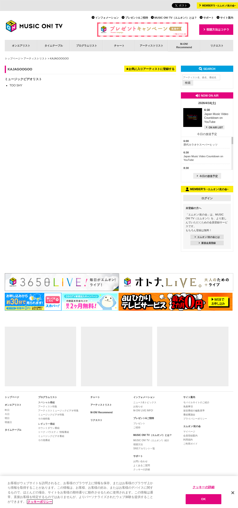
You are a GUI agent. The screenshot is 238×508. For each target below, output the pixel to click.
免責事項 (188, 406)
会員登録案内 (190, 435)
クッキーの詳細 (141, 469)
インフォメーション (107, 17)
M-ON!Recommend (184, 45)
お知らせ (138, 406)
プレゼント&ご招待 (136, 17)
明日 (7, 418)
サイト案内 (226, 17)
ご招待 (136, 427)
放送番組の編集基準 (194, 410)
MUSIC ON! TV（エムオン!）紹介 (151, 440)
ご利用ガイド (190, 443)
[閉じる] (233, 496)
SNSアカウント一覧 (144, 448)
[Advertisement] (40, 356)
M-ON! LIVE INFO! (143, 410)
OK (203, 502)
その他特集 (44, 418)
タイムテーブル (54, 45)
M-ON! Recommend (101, 412)
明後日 (8, 422)
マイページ (189, 431)
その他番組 (44, 440)
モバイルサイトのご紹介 (196, 402)
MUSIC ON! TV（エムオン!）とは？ (175, 17)
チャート (119, 45)
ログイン (207, 198)
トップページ (12, 58)
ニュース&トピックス (144, 402)
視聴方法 (138, 444)
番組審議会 (189, 414)
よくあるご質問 (141, 465)
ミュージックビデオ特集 (51, 414)
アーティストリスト (151, 45)
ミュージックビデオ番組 (51, 436)
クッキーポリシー (39, 505)
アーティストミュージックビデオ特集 (58, 410)
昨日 (7, 410)
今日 (7, 414)
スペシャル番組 (46, 402)
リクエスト (216, 45)
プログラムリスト (86, 45)
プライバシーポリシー (195, 418)
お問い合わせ (140, 461)
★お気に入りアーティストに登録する (150, 69)
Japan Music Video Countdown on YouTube (203, 156)
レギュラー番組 (46, 424)
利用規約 (188, 439)
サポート (208, 17)
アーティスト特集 (47, 406)
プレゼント (139, 423)
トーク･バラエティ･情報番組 (53, 432)
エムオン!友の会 (192, 426)
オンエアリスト (21, 45)
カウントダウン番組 (49, 428)
